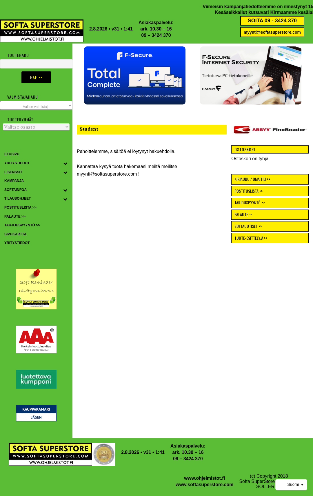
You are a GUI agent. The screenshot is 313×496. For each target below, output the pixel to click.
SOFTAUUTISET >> (248, 226)
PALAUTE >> (243, 214)
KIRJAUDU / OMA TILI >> (252, 179)
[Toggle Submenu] (65, 163)
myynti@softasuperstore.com (272, 32)
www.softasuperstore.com (204, 484)
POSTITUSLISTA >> (248, 191)
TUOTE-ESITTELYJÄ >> (250, 238)
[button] (134, 75)
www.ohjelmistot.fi (204, 478)
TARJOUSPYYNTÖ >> (249, 202)
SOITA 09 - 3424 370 (272, 21)
